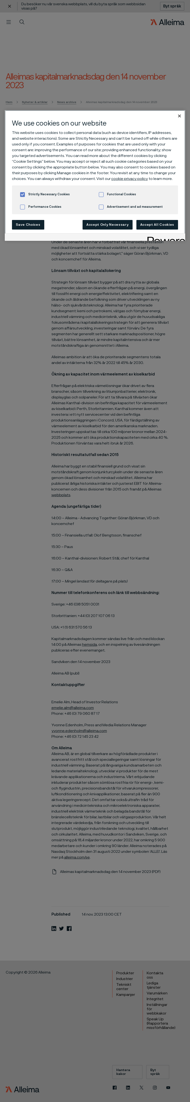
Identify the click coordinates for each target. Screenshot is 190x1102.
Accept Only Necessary (107, 224)
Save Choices (28, 224)
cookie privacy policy (129, 179)
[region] (95, 175)
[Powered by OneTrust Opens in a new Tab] (164, 238)
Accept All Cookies (157, 224)
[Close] (179, 116)
